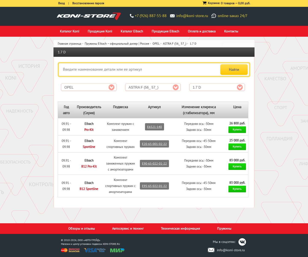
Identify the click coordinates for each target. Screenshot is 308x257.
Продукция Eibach (165, 31)
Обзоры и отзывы (81, 228)
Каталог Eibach (132, 31)
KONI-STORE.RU (111, 243)
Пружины (224, 228)
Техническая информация (180, 228)
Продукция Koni (100, 31)
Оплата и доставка (202, 31)
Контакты (231, 31)
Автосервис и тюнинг (128, 228)
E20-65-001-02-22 (154, 144)
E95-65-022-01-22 (154, 186)
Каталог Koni (69, 31)
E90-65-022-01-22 (154, 163)
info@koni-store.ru (192, 15)
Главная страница (69, 43)
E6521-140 (154, 127)
